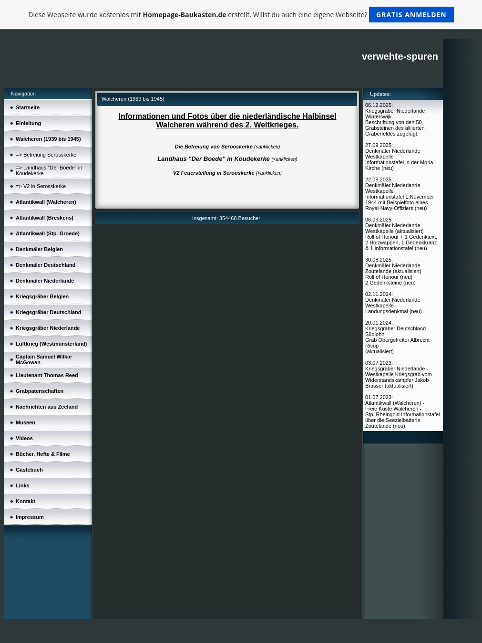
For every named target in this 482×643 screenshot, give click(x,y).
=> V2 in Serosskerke (41, 186)
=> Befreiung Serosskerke (46, 155)
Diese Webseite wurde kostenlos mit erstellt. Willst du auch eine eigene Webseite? (241, 14)
